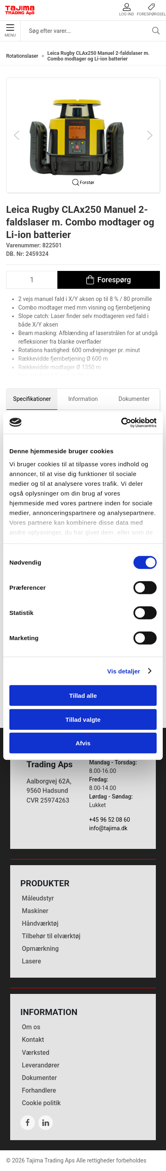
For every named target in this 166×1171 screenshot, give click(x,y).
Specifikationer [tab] (32, 399)
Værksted (36, 1052)
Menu (9, 30)
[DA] (20, 10)
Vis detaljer (123, 670)
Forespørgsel (151, 9)
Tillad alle (83, 695)
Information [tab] (83, 399)
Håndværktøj (40, 923)
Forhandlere (39, 1090)
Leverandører (40, 1065)
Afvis (83, 743)
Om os (31, 1027)
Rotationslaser (22, 56)
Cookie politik (41, 1103)
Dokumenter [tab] (133, 399)
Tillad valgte (83, 719)
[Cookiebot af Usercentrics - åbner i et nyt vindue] (121, 422)
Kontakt (33, 1039)
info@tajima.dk (108, 828)
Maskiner (35, 911)
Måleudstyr (38, 898)
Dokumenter (39, 1078)
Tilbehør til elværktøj (51, 936)
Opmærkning (40, 948)
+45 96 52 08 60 (109, 819)
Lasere (31, 961)
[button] (83, 135)
